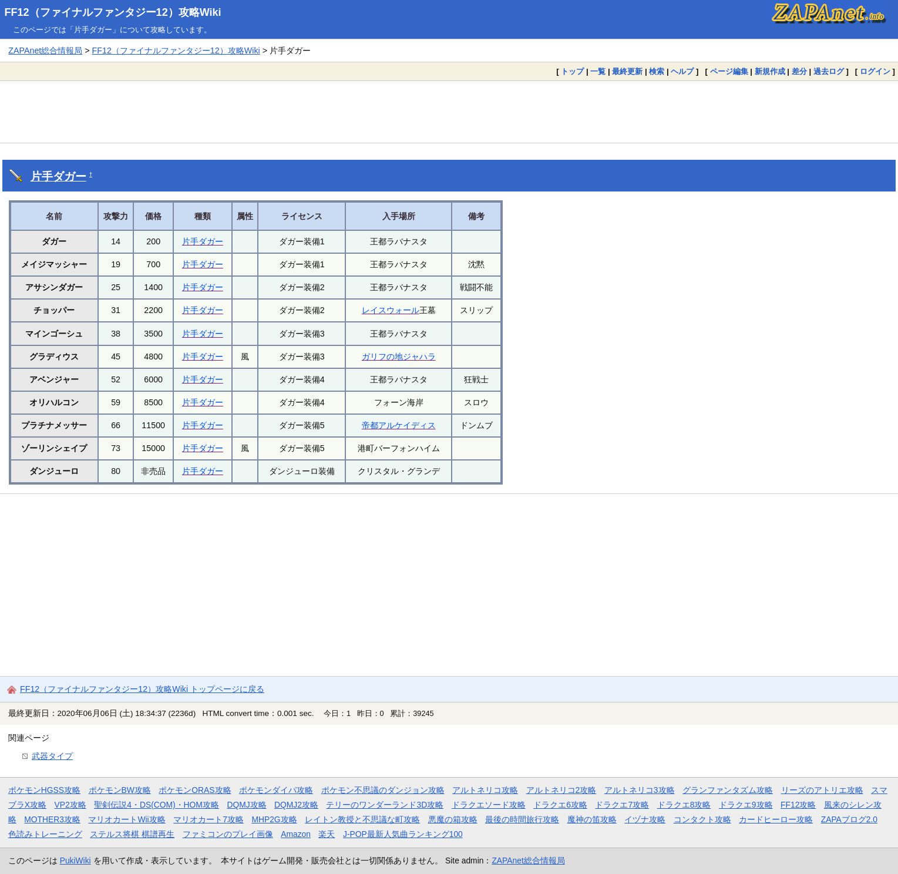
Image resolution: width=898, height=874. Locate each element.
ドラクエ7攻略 (622, 804)
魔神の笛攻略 (592, 819)
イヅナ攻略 (644, 819)
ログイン (875, 71)
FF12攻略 (798, 804)
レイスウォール (390, 310)
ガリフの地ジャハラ (399, 356)
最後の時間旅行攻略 (522, 819)
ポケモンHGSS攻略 (44, 790)
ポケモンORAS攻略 (195, 790)
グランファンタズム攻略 (727, 790)
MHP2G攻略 (274, 819)
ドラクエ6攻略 (560, 804)
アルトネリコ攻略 (485, 790)
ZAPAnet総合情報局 (45, 50)
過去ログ (828, 71)
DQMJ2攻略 (296, 804)
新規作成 (770, 71)
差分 (799, 71)
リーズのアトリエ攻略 (822, 790)
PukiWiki (75, 860)
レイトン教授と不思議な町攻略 (362, 819)
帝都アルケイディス (399, 425)
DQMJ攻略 (246, 804)
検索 (656, 71)
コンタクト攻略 (702, 819)
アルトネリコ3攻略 (639, 790)
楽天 (326, 834)
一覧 (598, 71)
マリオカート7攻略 (208, 819)
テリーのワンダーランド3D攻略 (384, 804)
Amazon (296, 834)
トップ (572, 71)
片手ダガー (58, 176)
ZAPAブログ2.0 (849, 819)
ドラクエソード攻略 (489, 804)
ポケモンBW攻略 (120, 790)
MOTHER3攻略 (52, 819)
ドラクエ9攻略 (746, 804)
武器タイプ (52, 756)
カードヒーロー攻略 (776, 819)
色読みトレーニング (45, 834)
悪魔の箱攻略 (452, 819)
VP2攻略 (70, 804)
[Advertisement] (449, 111)
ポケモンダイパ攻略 (276, 790)
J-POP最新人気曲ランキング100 (403, 834)
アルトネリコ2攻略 (561, 790)
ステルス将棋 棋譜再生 (132, 834)
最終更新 (627, 71)
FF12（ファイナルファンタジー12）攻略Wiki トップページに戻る (142, 689)
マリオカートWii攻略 (126, 819)
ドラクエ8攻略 (684, 804)
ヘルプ (682, 71)
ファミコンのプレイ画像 (228, 834)
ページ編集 (729, 71)
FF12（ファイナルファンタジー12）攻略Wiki (113, 12)
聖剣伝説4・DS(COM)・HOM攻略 (156, 804)
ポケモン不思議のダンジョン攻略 (383, 790)
